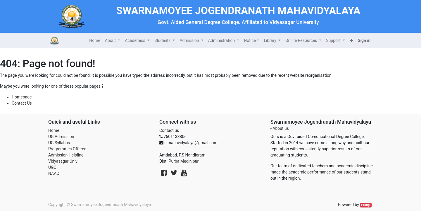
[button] (351, 40)
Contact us (169, 130)
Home (53, 130)
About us (280, 128)
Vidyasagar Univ (62, 161)
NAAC (53, 173)
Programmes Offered (67, 149)
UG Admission (61, 136)
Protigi (366, 205)
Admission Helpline (65, 155)
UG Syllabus (59, 142)
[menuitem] (95, 40)
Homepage (22, 97)
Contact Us (22, 103)
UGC (52, 167)
